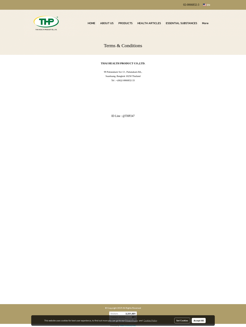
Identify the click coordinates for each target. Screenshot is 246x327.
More (205, 23)
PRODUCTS (125, 23)
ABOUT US (107, 23)
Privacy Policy (131, 320)
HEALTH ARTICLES (149, 23)
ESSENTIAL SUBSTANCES (181, 23)
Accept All (199, 320)
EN (206, 5)
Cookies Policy (150, 320)
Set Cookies (182, 320)
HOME (91, 23)
